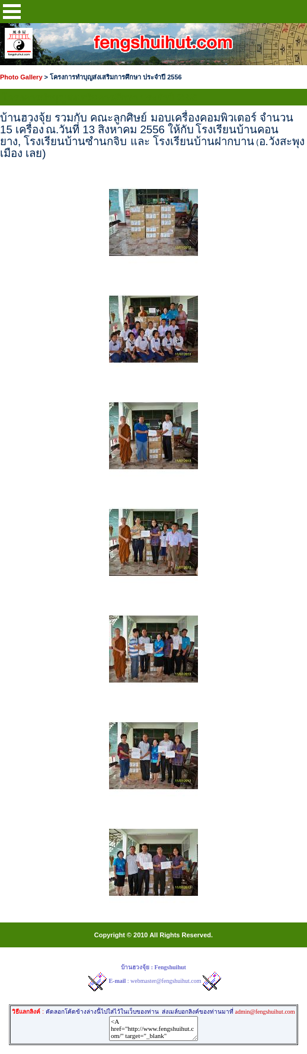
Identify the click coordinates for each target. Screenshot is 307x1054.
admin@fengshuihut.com (265, 1011)
